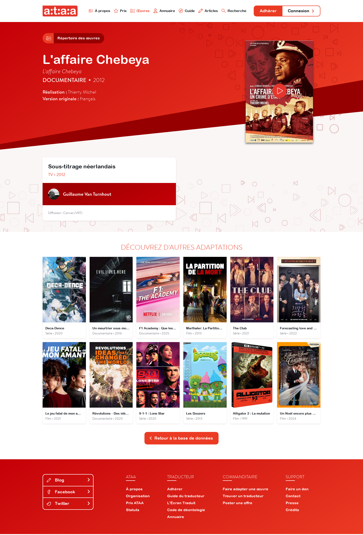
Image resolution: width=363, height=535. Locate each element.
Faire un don (297, 490)
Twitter (68, 504)
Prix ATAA (135, 504)
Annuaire (163, 11)
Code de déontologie (186, 511)
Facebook (68, 492)
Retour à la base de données (181, 439)
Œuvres (139, 11)
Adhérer (267, 11)
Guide (186, 11)
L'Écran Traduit (181, 504)
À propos (98, 11)
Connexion (301, 11)
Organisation (138, 497)
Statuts (132, 511)
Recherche (233, 11)
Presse (292, 504)
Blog (68, 480)
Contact (293, 497)
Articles (207, 11)
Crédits (292, 511)
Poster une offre (237, 504)
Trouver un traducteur (243, 497)
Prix (119, 11)
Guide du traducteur (185, 497)
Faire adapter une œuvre (245, 490)
